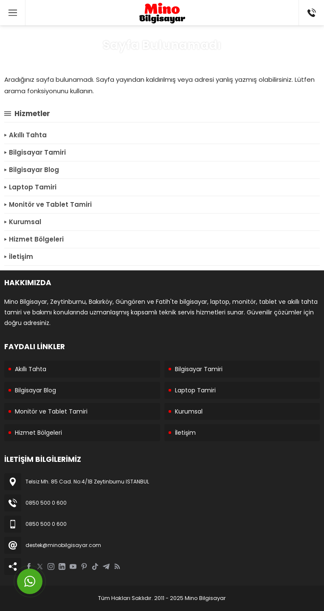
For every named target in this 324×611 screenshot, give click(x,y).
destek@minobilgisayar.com (63, 545)
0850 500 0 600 (46, 502)
